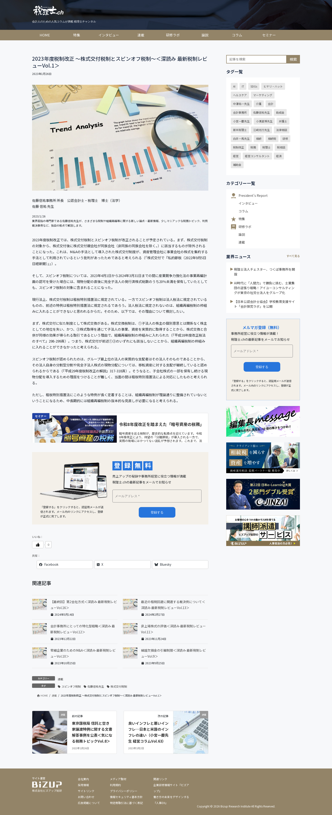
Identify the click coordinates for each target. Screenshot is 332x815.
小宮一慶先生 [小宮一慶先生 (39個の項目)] (241, 121)
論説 (242, 234)
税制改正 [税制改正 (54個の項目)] (238, 147)
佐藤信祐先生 (95, 686)
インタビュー (248, 203)
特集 (242, 219)
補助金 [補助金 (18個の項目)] (237, 165)
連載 (60, 679)
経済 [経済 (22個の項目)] (279, 156)
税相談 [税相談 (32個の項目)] (281, 147)
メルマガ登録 (157, 512)
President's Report (253, 195)
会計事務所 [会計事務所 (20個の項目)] (240, 112)
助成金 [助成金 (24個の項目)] (280, 112)
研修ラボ (245, 226)
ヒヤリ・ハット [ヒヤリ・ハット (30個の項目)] (273, 86)
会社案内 (83, 779)
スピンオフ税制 (71, 686)
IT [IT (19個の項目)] (243, 86)
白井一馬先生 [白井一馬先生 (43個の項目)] (241, 138)
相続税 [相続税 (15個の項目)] (272, 138)
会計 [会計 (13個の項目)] (270, 104)
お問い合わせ (86, 797)
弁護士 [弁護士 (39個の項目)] (283, 121)
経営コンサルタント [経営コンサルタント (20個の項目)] (257, 156)
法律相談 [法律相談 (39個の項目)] (281, 130)
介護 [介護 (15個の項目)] (258, 104)
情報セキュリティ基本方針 (126, 797)
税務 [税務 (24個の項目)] (253, 147)
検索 (293, 59)
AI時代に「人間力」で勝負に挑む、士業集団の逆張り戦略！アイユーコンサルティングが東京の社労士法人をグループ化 (264, 288)
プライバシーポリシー (123, 791)
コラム (243, 211)
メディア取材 (118, 779)
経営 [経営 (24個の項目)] (236, 156)
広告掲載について (89, 803)
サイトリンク (86, 791)
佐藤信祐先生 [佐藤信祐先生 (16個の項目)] (261, 112)
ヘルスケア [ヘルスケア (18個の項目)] (240, 95)
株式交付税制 (119, 686)
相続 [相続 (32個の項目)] (258, 138)
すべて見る (293, 256)
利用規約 (115, 785)
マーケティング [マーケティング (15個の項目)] (262, 95)
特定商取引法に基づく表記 (126, 803)
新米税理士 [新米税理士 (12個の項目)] (240, 130)
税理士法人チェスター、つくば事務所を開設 (264, 271)
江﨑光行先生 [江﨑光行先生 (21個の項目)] (261, 130)
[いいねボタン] (38, 544)
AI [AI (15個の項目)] (234, 86)
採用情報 (83, 785)
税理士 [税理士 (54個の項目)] (266, 147)
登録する (262, 367)
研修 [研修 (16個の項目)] (285, 138)
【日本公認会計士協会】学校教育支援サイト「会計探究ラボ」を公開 (264, 304)
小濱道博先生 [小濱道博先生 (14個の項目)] (264, 121)
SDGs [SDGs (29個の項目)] (253, 86)
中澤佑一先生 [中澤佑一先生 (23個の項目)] (241, 104)
